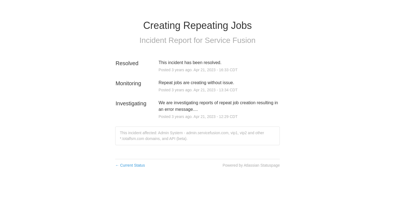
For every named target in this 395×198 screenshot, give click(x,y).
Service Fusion (230, 40)
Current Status (130, 165)
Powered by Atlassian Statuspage (251, 165)
